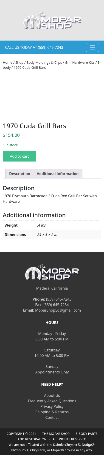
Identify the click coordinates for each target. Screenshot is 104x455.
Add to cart (19, 156)
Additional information (58, 173)
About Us (52, 395)
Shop (19, 62)
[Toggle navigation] (92, 47)
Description (19, 173)
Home (7, 62)
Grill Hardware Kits (80, 62)
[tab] (19, 173)
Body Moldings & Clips (44, 62)
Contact (52, 417)
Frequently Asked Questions (52, 400)
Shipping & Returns (52, 411)
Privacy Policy (52, 406)
